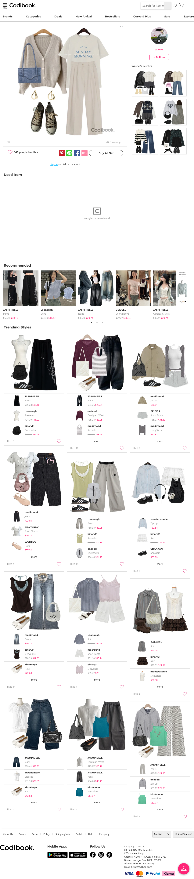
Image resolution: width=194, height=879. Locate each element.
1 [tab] (91, 322)
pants (6, 313)
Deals (58, 16)
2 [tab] (97, 322)
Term (35, 834)
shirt (43, 313)
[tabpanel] (22, 294)
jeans (81, 313)
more (97, 441)
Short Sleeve (122, 313)
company (104, 834)
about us (8, 834)
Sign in (54, 164)
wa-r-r (159, 49)
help (90, 834)
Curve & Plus (142, 16)
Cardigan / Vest (161, 313)
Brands (8, 16)
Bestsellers (112, 16)
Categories (33, 16)
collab (79, 834)
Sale (167, 16)
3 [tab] (103, 322)
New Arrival (84, 16)
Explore (189, 16)
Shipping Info (63, 834)
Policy (46, 834)
